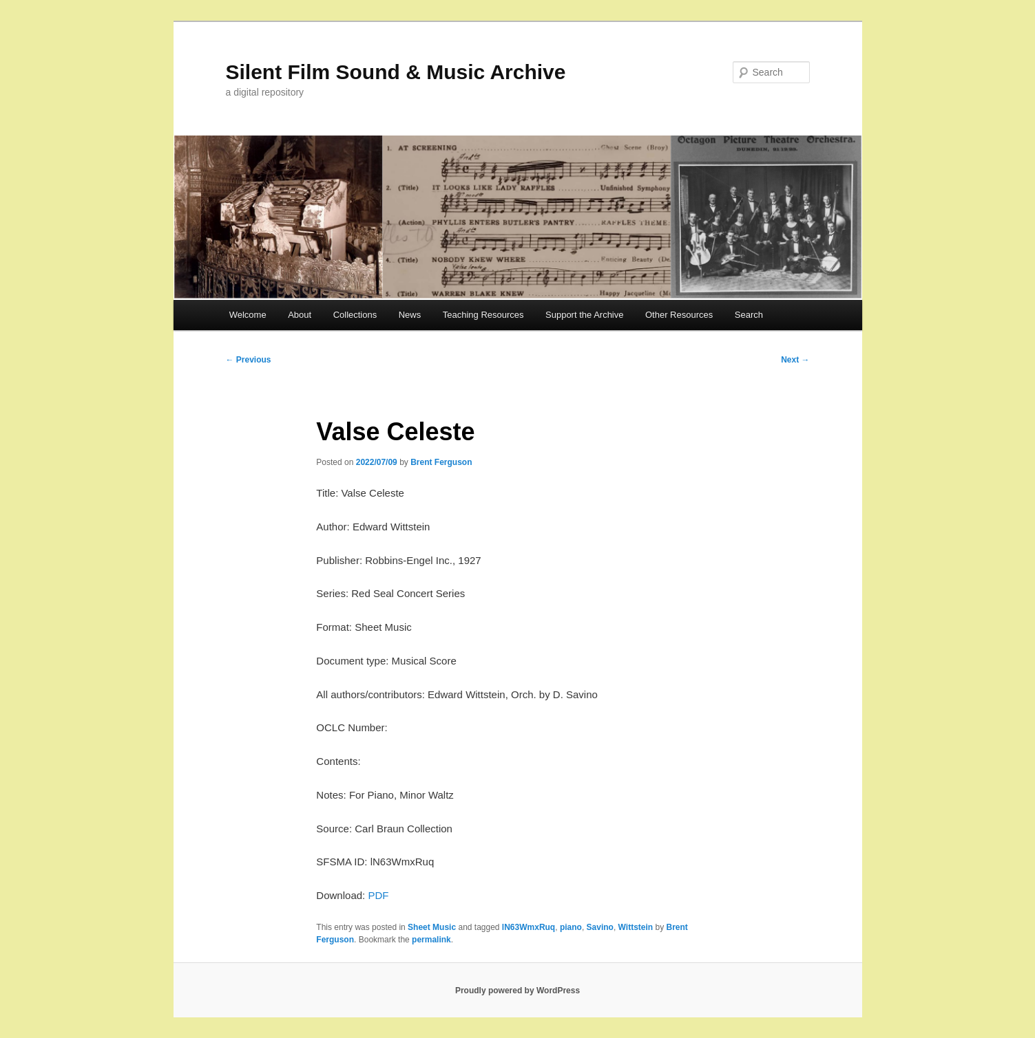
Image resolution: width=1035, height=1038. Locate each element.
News (410, 315)
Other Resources (679, 315)
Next (795, 360)
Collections (355, 315)
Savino (600, 927)
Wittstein (636, 927)
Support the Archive (584, 315)
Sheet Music (432, 927)
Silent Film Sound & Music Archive (396, 72)
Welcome (247, 315)
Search (749, 315)
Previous (248, 360)
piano (571, 927)
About (299, 315)
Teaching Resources (483, 315)
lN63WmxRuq (528, 927)
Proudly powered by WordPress (517, 990)
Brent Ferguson (441, 462)
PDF (378, 895)
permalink (431, 939)
